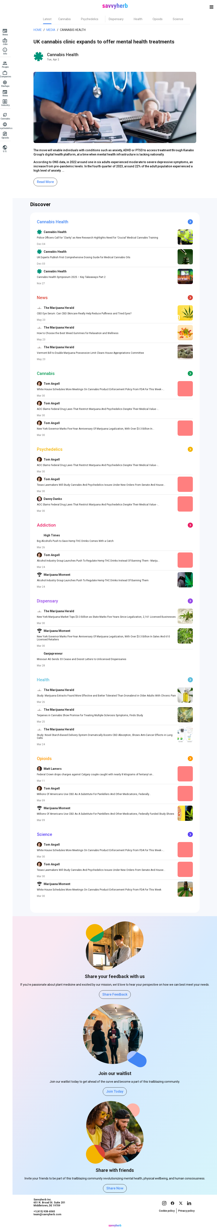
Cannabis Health (74, 30)
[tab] (48, 19)
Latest (48, 19)
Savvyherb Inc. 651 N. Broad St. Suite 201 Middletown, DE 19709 (51, 1210)
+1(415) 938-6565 (45, 1219)
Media (52, 30)
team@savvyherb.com (49, 1222)
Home (39, 30)
